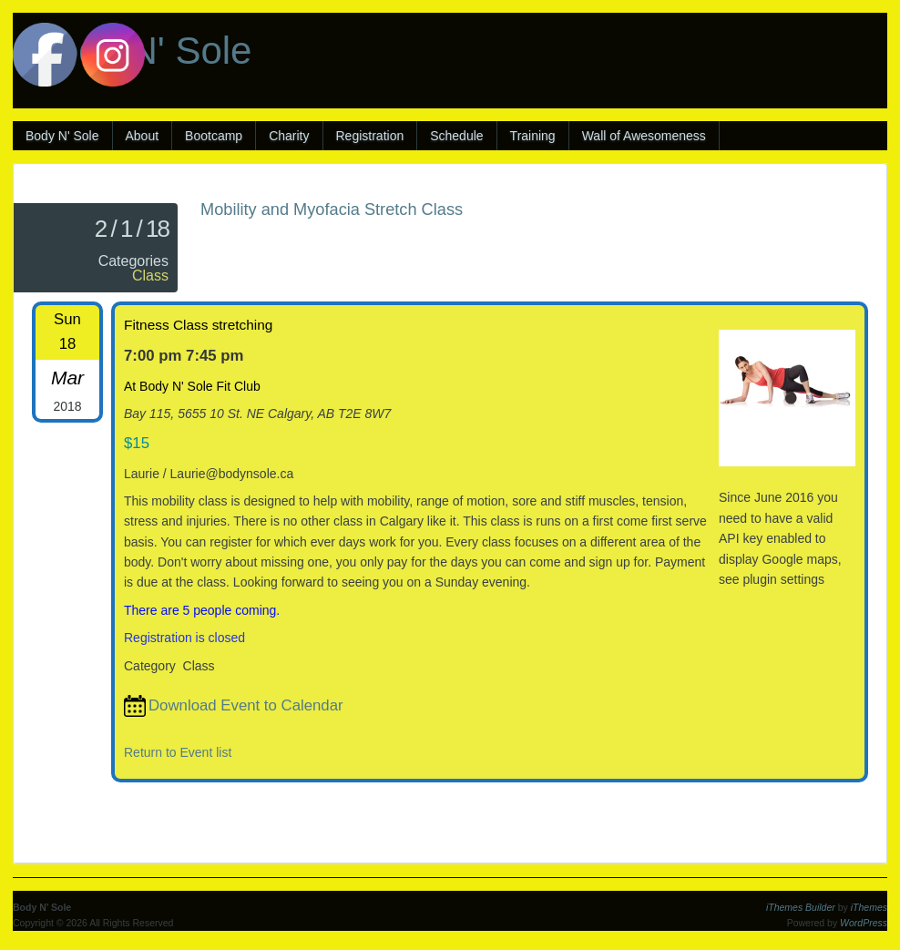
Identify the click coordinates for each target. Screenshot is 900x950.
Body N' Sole (62, 135)
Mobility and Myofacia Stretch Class (331, 209)
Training (533, 135)
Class (150, 275)
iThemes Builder (800, 907)
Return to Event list (177, 752)
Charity (289, 135)
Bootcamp (213, 135)
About (142, 135)
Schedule (456, 135)
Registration (370, 135)
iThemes (869, 907)
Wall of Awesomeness (644, 135)
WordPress (863, 922)
